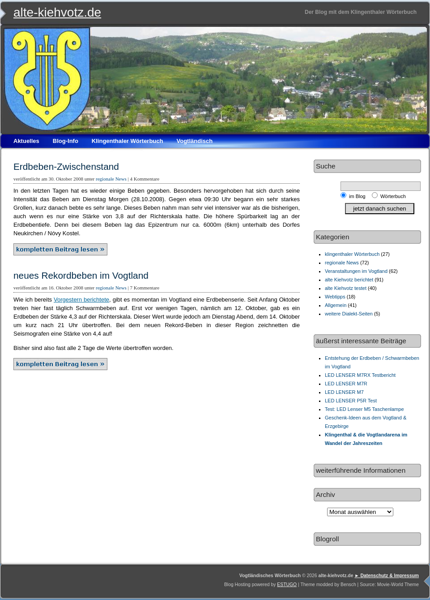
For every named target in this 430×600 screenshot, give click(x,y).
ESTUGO (287, 584)
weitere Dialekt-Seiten (349, 313)
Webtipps (335, 296)
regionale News (111, 178)
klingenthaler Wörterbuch (352, 254)
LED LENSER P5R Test (351, 400)
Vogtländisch (194, 141)
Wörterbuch (393, 196)
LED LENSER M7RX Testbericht (360, 375)
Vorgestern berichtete (81, 299)
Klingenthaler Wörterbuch (127, 141)
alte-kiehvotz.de (57, 12)
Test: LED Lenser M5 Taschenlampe (364, 409)
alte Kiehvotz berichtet (349, 279)
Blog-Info (65, 141)
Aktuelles (26, 141)
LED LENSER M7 (344, 392)
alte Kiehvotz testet (345, 288)
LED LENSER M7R (346, 383)
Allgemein (335, 305)
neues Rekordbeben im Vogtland (81, 275)
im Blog (358, 196)
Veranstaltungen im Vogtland (356, 271)
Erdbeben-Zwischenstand (66, 166)
